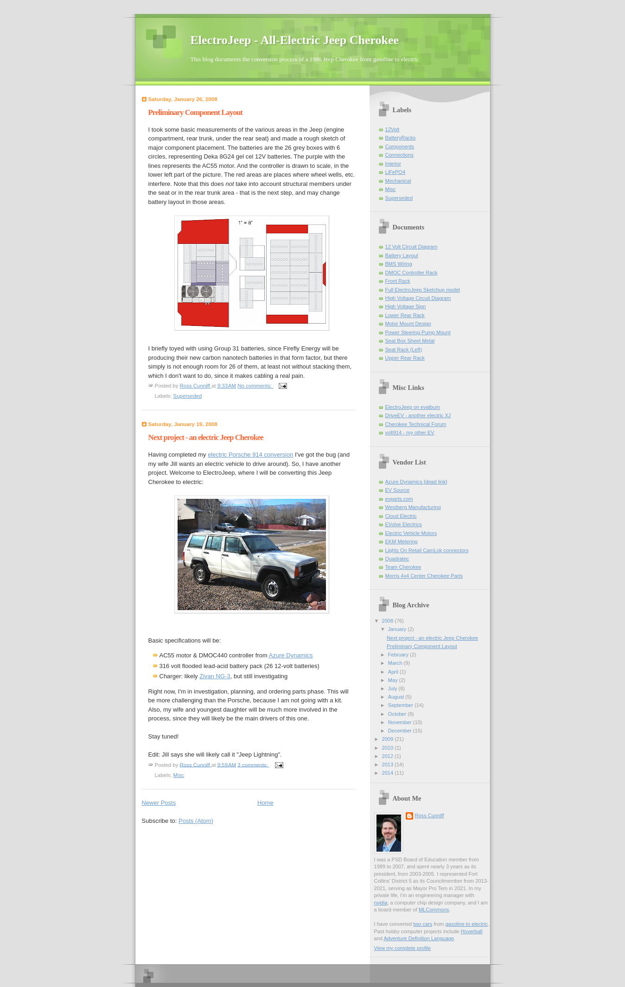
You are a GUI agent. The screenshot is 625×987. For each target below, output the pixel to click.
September (401, 705)
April (394, 672)
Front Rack (397, 281)
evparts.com (399, 499)
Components (400, 146)
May (393, 680)
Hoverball (472, 931)
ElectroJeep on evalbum (412, 407)
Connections (399, 155)
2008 (388, 621)
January (398, 629)
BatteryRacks (400, 137)
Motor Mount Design (408, 323)
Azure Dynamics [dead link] (416, 481)
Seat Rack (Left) (403, 349)
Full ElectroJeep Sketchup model (422, 290)
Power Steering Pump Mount (418, 332)
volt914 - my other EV (409, 432)
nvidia (381, 902)
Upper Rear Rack (405, 358)
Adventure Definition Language (418, 938)
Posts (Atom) (196, 820)
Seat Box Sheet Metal (410, 341)
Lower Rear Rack (405, 315)
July (393, 688)
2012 (388, 756)
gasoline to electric (467, 924)
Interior (393, 163)
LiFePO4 (395, 172)
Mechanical (398, 181)
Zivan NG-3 (214, 676)
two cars (422, 924)
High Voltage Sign (405, 306)
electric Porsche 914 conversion (250, 454)
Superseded (187, 396)
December (400, 730)
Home (265, 802)
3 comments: (253, 764)
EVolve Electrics (403, 524)
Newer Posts (159, 802)
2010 (388, 748)
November (400, 722)
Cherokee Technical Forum (415, 424)
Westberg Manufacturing (413, 507)
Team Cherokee (403, 567)
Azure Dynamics (291, 655)
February (399, 654)
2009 (388, 739)
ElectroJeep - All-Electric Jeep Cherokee (295, 40)
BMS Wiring (398, 264)
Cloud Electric (401, 516)
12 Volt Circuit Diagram (411, 246)
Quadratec (397, 558)
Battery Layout (401, 255)
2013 (388, 764)
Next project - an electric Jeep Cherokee (205, 437)
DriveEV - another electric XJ (418, 415)
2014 (388, 773)
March (396, 663)
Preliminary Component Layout (195, 112)
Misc (179, 775)
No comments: (255, 385)
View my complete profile (402, 948)
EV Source (397, 490)
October (398, 714)
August (396, 697)
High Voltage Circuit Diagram (418, 298)
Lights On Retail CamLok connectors (427, 550)
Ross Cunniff (429, 815)
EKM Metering (401, 541)
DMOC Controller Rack (411, 272)
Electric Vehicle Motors (411, 533)
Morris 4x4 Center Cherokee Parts (424, 576)
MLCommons (434, 909)
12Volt (392, 129)
